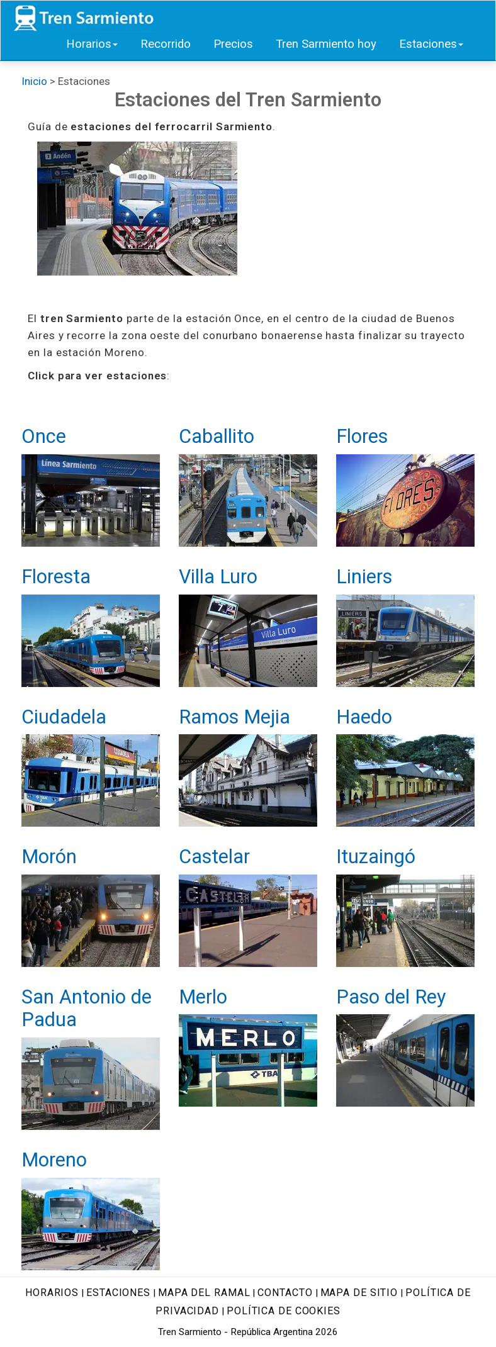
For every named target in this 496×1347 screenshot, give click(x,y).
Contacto (284, 1293)
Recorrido (165, 44)
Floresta (56, 577)
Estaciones (431, 44)
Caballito (216, 436)
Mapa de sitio (359, 1293)
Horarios (92, 44)
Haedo (364, 717)
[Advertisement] (351, 220)
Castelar (214, 857)
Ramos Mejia (234, 717)
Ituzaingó (375, 857)
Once (43, 436)
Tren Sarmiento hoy (326, 44)
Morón (49, 857)
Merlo (203, 997)
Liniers (364, 577)
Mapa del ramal (204, 1293)
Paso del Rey (391, 997)
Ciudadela (63, 717)
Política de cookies (284, 1311)
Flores (362, 436)
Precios (233, 44)
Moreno (54, 1160)
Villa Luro (218, 577)
